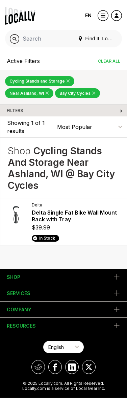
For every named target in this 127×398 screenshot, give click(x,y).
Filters (15, 110)
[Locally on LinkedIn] (72, 367)
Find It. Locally (98, 38)
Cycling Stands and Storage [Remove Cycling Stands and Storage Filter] (39, 81)
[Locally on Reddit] (38, 367)
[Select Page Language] (63, 347)
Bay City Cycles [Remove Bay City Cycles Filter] (77, 93)
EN (88, 15)
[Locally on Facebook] (55, 367)
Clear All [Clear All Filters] (109, 61)
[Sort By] (89, 127)
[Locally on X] (89, 367)
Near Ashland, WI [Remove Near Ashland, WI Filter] (29, 93)
